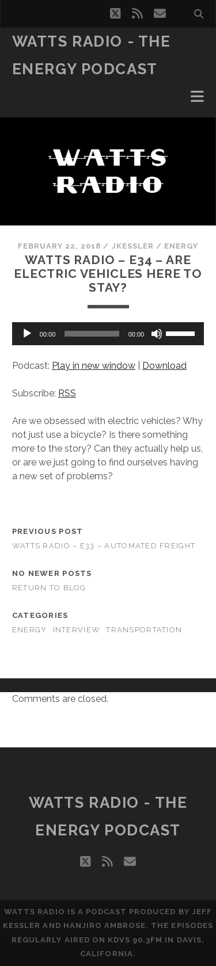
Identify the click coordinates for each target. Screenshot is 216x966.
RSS (67, 393)
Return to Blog (49, 587)
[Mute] (156, 333)
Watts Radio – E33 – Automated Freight (103, 545)
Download (164, 365)
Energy (181, 246)
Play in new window (93, 365)
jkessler (133, 246)
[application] (108, 333)
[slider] (92, 334)
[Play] (27, 333)
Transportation (144, 629)
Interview (77, 629)
